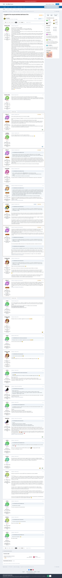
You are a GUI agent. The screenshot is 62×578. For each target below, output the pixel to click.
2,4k (7, 123)
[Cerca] (47, 7)
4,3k (7, 524)
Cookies (38, 571)
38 (17, 22)
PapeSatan (7, 386)
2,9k (7, 308)
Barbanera (49, 22)
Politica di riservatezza (29, 571)
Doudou (7, 456)
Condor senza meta (7, 259)
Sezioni (4, 9)
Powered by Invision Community (31, 573)
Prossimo (22, 22)
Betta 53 (36, 556)
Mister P (7, 114)
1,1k (7, 393)
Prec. (6, 22)
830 (7, 176)
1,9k (7, 141)
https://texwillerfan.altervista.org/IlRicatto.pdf (17, 306)
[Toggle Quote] (12, 152)
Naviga (5, 7)
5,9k (7, 194)
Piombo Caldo (7, 25)
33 (9, 22)
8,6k (7, 213)
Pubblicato (14, 25)
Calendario (8, 9)
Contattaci (35, 571)
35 (12, 22)
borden (7, 185)
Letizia (7, 300)
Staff (20, 9)
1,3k (7, 33)
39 (19, 22)
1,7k (7, 266)
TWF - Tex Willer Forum (8, 4)
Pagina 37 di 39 (28, 22)
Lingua (23, 571)
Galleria (12, 9)
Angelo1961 (7, 168)
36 (14, 22)
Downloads (16, 9)
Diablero (7, 471)
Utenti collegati (24, 9)
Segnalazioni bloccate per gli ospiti (30, 1)
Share (35, 18)
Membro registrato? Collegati (50, 4)
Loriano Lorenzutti (7, 133)
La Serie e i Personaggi (14, 19)
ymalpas (8, 18)
